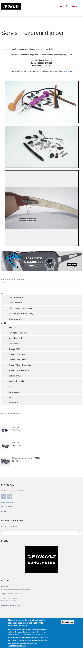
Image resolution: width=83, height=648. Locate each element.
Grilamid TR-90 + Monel (18, 360)
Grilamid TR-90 (14, 349)
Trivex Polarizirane (16, 297)
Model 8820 (16, 427)
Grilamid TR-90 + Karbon (18, 354)
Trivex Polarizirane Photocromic (21, 308)
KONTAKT (68, 71)
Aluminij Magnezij (15, 338)
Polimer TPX (13, 403)
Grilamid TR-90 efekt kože (19, 370)
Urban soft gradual (16, 319)
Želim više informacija (17, 646)
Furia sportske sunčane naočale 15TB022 (26, 458)
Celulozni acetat (15, 344)
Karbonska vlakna (15, 376)
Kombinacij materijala (17, 381)
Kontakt (3, 511)
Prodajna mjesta (6, 507)
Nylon (11, 397)
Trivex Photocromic (16, 303)
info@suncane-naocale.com (10, 605)
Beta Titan (12, 327)
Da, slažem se (67, 622)
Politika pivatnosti (7, 502)
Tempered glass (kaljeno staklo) (21, 314)
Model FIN (15, 443)
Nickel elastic (14, 392)
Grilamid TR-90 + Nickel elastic (20, 365)
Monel (11, 387)
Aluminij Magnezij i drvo (18, 333)
